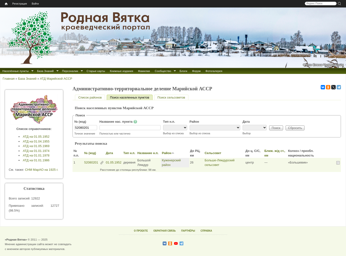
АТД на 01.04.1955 (36, 141)
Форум (196, 70)
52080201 (91, 162)
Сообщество (163, 70)
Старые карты (95, 70)
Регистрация (19, 3)
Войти (35, 3)
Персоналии (70, 70)
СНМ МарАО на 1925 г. (41, 169)
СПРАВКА (206, 230)
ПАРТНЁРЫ (188, 230)
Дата (246, 121)
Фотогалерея (214, 70)
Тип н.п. (169, 121)
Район (194, 121)
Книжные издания (121, 70)
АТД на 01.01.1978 (36, 155)
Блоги (183, 70)
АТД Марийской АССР (56, 78)
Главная (8, 78)
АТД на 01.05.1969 (36, 146)
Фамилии (144, 70)
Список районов (90, 97)
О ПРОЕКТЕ (141, 230)
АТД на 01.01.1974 (36, 151)
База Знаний (45, 70)
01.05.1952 (113, 162)
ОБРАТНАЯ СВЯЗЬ (164, 230)
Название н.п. (148, 153)
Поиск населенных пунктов (131, 97)
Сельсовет (213, 153)
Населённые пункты (15, 70)
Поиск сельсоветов (171, 97)
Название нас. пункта (118, 121)
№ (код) (80, 121)
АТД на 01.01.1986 (36, 160)
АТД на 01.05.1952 (36, 136)
